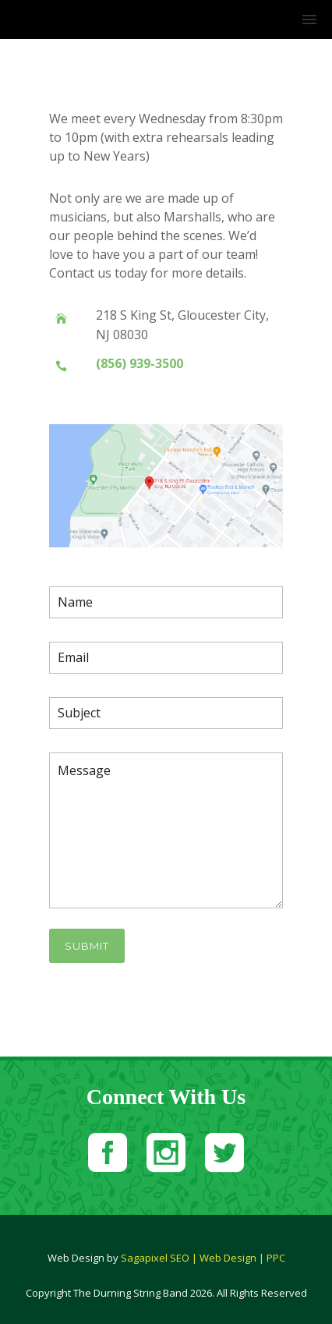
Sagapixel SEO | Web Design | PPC (203, 1258)
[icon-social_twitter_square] (224, 1154)
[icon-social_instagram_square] (170, 1154)
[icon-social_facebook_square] (111, 1154)
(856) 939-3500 (139, 363)
